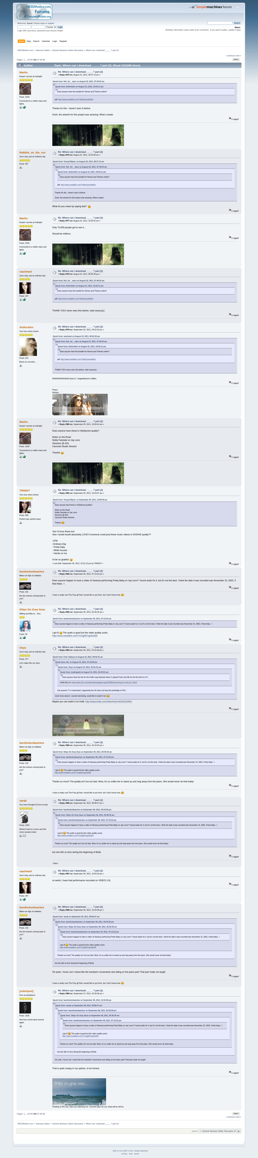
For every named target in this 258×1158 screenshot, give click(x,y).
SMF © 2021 (128, 1151)
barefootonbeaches (31, 571)
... (26, 60)
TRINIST (24, 490)
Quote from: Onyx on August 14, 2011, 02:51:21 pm (79, 667)
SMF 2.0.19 (117, 1151)
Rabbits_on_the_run (32, 152)
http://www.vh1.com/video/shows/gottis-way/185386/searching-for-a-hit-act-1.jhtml (104, 683)
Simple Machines (141, 1151)
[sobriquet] (26, 991)
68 (41, 60)
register (50, 23)
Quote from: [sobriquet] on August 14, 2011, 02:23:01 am (84, 672)
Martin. (23, 72)
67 (38, 60)
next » (238, 56)
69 (44, 60)
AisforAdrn (26, 327)
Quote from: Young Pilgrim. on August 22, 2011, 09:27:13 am (78, 162)
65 (31, 60)
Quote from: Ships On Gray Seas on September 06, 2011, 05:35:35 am (82, 752)
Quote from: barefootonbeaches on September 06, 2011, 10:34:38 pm (82, 1000)
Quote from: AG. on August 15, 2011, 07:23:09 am (76, 662)
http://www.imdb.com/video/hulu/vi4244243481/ (108, 701)
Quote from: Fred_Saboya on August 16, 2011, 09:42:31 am (78, 657)
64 (29, 60)
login (42, 23)
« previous (230, 56)
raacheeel (25, 271)
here (239, 30)
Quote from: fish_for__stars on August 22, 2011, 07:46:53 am (78, 81)
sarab (23, 800)
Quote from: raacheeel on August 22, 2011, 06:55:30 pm (76, 336)
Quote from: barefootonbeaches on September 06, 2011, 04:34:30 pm (82, 810)
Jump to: (195, 1131)
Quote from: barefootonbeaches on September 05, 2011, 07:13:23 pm (82, 619)
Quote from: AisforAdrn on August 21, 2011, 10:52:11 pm (79, 87)
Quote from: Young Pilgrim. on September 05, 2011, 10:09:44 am (80, 500)
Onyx (22, 647)
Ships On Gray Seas (32, 609)
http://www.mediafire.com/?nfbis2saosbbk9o (75, 100)
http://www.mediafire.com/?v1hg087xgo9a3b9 (74, 636)
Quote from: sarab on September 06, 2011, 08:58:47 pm (76, 917)
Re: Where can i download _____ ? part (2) (80, 72)
